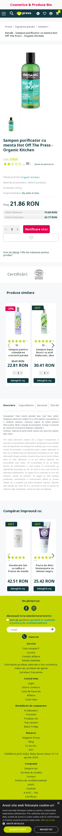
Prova (8, 26)
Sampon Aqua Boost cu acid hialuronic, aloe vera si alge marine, (44, 352)
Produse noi (31, 718)
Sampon (43, 26)
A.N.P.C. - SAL (31, 792)
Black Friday (31, 726)
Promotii (31, 714)
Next (53, 346)
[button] (31, 823)
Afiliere (31, 695)
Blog (31, 741)
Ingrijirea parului (25, 26)
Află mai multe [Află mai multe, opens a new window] (48, 820)
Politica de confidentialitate (31, 780)
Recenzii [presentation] (42, 405)
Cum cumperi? (31, 648)
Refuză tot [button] (46, 829)
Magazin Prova (31, 737)
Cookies (31, 788)
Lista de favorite (31, 691)
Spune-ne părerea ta (44, 164)
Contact (31, 776)
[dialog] (31, 818)
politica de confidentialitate (29, 622)
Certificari (31, 796)
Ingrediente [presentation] (26, 405)
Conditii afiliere (31, 656)
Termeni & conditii (31, 772)
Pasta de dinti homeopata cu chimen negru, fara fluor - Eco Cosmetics (44, 568)
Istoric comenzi (31, 687)
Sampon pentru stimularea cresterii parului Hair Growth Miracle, (18, 352)
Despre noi (31, 768)
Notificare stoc (36, 229)
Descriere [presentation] (9, 405)
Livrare (31, 652)
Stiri (31, 749)
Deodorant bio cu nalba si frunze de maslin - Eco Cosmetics (18, 568)
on (5, 163)
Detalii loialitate (31, 660)
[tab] (10, 405)
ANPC (31, 784)
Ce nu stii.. (31, 745)
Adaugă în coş (18, 380)
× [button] (58, 803)
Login (31, 683)
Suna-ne (34, 636)
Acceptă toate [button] (17, 829)
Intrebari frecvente (31, 672)
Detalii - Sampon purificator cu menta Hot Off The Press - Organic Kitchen (31, 34)
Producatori (31, 710)
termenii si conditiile (42, 619)
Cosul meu (31, 699)
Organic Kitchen (30, 177)
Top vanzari (31, 722)
